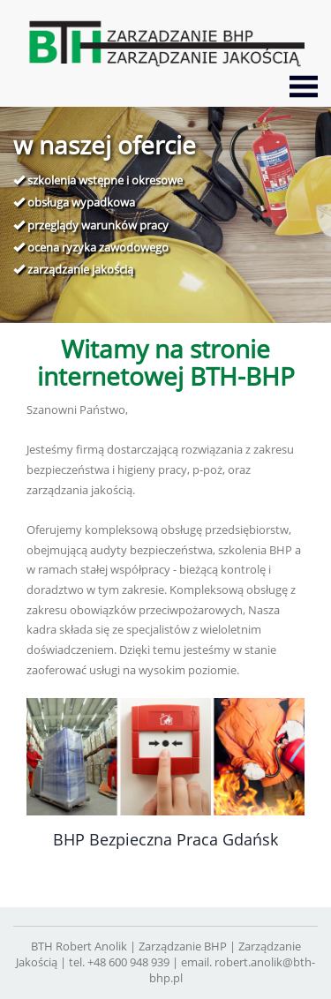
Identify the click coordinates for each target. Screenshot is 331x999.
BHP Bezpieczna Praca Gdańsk (165, 839)
